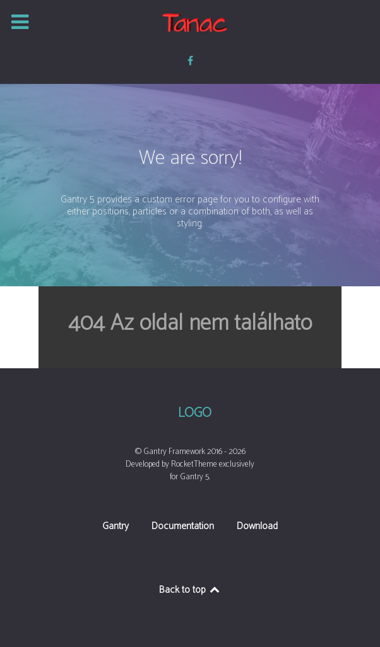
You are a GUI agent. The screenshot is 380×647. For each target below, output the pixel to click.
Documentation (182, 527)
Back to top (190, 589)
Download (257, 527)
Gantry (115, 527)
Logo (194, 413)
